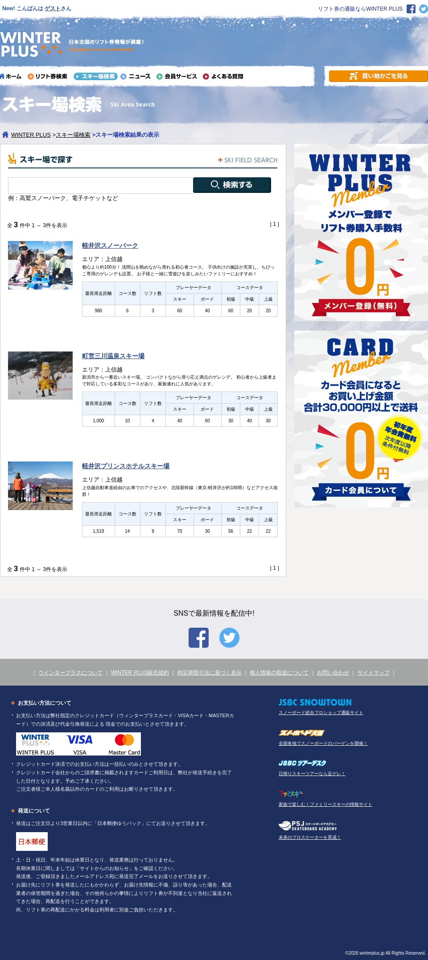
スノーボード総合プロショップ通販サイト (321, 712)
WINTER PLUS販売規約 (140, 673)
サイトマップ (374, 673)
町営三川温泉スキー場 (113, 355)
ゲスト (53, 8)
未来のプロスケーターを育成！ (310, 837)
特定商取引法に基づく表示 (209, 673)
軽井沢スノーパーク (110, 245)
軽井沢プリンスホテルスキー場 (125, 466)
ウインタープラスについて (70, 673)
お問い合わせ (333, 673)
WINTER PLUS (31, 134)
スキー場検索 (73, 134)
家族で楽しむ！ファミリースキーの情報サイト (325, 804)
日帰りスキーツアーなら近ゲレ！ (312, 773)
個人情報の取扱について (279, 673)
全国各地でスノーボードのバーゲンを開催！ (323, 743)
